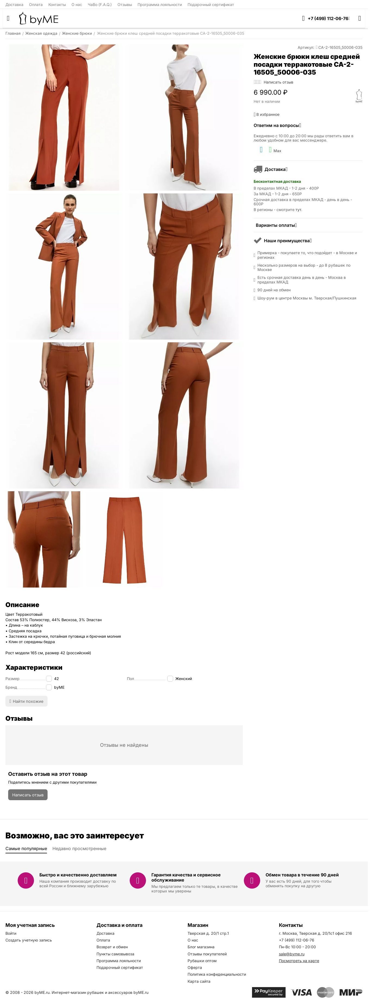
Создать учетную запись (28, 940)
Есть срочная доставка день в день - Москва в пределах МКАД (301, 279)
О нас (76, 4)
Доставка (14, 4)
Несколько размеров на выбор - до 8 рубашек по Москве (303, 267)
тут (298, 209)
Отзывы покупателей (207, 954)
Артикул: (306, 47)
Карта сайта (199, 981)
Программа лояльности (160, 4)
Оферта (195, 967)
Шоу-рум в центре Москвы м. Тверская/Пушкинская (306, 298)
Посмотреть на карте (299, 960)
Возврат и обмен (112, 946)
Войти (10, 933)
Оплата (36, 4)
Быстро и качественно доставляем (78, 874)
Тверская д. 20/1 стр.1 (208, 933)
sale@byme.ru (291, 954)
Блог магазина (201, 946)
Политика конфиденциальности (217, 974)
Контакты (57, 4)
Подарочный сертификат (211, 4)
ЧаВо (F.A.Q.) (100, 4)
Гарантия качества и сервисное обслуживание (186, 877)
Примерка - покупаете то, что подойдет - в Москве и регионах (307, 255)
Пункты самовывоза (115, 954)
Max (275, 150)
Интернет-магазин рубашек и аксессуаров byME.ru (100, 992)
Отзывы (124, 4)
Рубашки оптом (202, 960)
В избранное (266, 114)
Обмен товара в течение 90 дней (302, 874)
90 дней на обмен (274, 290)
